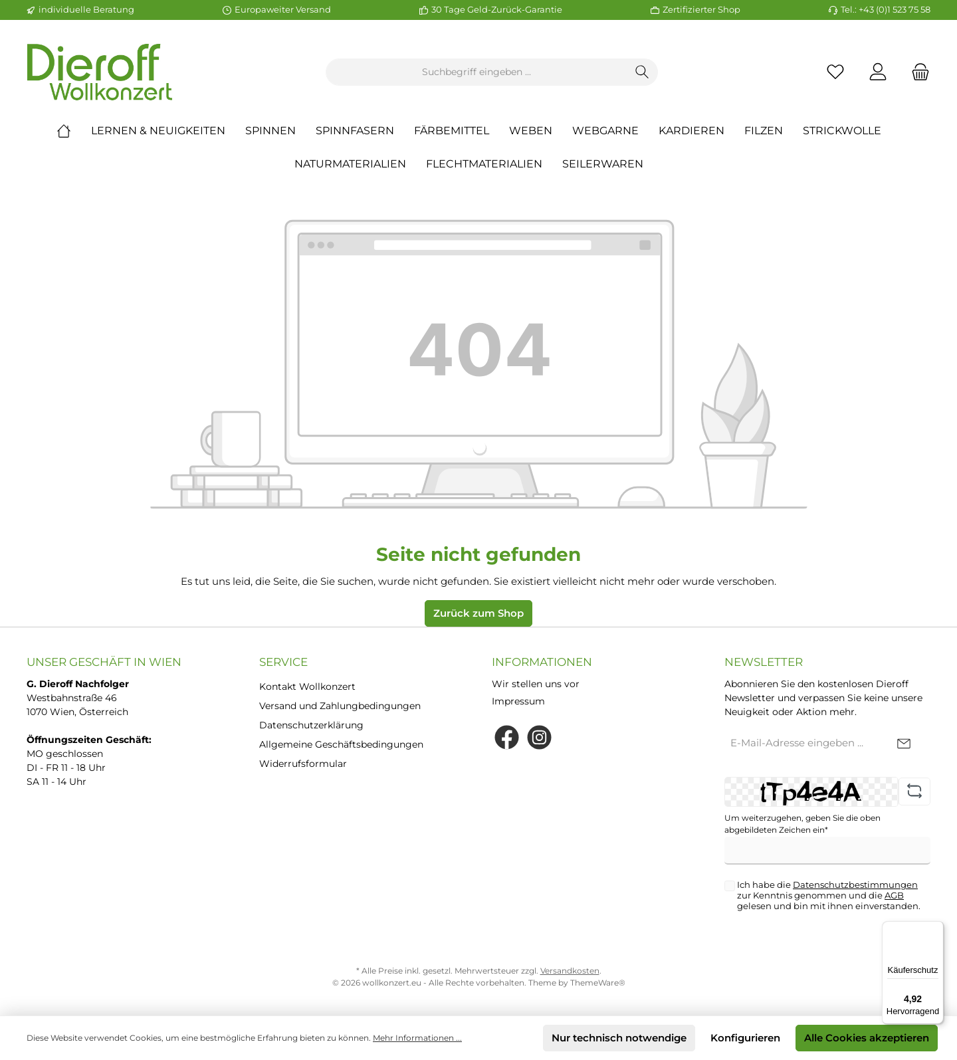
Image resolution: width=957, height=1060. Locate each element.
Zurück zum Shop (478, 613)
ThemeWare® (597, 983)
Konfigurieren (745, 1037)
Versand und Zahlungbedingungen (340, 706)
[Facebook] (507, 737)
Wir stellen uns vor (536, 684)
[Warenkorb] (916, 72)
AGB (894, 895)
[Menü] (936, 929)
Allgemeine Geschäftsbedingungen (341, 744)
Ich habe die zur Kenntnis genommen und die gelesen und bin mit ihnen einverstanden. (828, 895)
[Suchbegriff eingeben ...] (476, 72)
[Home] (73, 131)
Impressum (518, 701)
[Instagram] (539, 737)
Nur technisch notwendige (619, 1037)
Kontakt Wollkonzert (307, 686)
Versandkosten (569, 971)
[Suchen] (642, 72)
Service (283, 662)
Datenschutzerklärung (311, 725)
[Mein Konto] (878, 72)
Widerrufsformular (303, 764)
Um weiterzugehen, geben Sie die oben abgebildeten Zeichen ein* (802, 824)
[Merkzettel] (835, 72)
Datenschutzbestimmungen (855, 884)
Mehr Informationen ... (417, 1038)
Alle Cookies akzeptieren (866, 1037)
